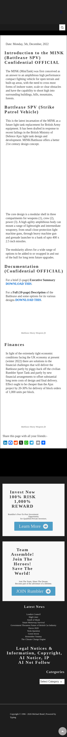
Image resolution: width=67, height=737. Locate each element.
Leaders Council (33, 614)
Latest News (34, 607)
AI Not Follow (34, 662)
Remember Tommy (33, 636)
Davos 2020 (33, 628)
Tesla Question (33, 631)
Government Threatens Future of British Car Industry (33, 625)
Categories (55, 672)
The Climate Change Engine (33, 639)
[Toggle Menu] (61, 12)
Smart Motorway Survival (33, 622)
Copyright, (49, 653)
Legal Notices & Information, (30, 651)
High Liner (33, 617)
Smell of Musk (33, 620)
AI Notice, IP (34, 657)
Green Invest (33, 633)
